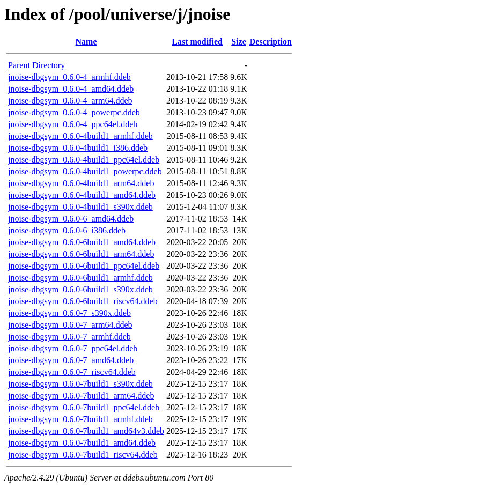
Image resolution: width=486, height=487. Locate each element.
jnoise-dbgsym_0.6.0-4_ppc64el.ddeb (72, 124)
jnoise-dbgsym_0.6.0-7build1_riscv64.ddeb (83, 454)
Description (270, 41)
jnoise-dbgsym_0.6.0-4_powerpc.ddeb (74, 112)
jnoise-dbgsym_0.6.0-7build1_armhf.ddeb (80, 419)
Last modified (197, 41)
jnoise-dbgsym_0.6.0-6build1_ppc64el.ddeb (83, 265)
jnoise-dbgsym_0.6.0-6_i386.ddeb (67, 230)
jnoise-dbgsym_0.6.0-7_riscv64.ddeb (72, 372)
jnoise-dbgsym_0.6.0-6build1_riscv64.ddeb (83, 301)
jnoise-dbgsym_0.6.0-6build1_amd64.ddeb (82, 242)
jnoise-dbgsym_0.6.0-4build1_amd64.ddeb (82, 195)
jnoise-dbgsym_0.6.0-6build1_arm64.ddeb (81, 254)
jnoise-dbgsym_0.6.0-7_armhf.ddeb (69, 336)
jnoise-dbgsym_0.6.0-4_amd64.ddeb (71, 88)
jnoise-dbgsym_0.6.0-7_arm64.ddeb (70, 324)
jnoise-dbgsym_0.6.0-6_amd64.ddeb (71, 218)
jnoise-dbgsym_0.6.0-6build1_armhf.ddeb (80, 277)
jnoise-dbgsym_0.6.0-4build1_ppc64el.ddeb (83, 159)
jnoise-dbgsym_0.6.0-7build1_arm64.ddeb (81, 395)
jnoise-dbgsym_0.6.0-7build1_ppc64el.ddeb (83, 407)
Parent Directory (36, 65)
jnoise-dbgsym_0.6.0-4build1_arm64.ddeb (81, 183)
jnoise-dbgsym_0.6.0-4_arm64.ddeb (70, 100)
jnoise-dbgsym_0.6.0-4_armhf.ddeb (69, 77)
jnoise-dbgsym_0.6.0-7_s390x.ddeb (69, 313)
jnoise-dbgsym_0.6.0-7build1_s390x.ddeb (80, 383)
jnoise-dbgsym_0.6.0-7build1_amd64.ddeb (82, 442)
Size (238, 41)
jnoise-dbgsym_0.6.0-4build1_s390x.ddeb (80, 206)
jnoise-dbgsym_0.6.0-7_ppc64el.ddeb (72, 348)
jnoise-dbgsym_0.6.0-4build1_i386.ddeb (78, 147)
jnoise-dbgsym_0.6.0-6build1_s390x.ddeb (80, 289)
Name (86, 41)
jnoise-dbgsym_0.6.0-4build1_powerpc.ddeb (85, 171)
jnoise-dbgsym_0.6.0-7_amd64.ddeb (71, 360)
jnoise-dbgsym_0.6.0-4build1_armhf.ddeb (80, 136)
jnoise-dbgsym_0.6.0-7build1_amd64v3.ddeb (86, 431)
